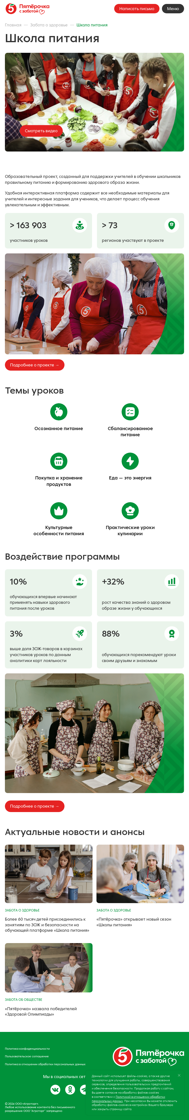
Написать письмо (136, 8)
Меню (173, 8)
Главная (13, 24)
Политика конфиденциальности (27, 1048)
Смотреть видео (41, 130)
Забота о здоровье (49, 24)
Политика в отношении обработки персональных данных (45, 1064)
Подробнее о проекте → (34, 364)
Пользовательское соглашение (27, 1056)
